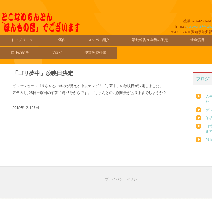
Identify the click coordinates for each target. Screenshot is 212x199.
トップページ (22, 40)
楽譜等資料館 (95, 53)
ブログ (56, 53)
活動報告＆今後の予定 (150, 40)
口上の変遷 (20, 53)
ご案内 (60, 40)
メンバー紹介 (99, 40)
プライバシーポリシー (123, 179)
